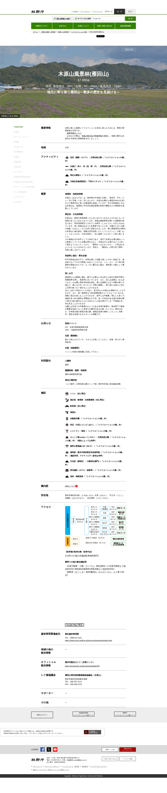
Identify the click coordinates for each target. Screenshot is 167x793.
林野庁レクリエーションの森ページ (125, 714)
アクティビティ (22, 137)
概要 (17, 142)
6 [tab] (89, 44)
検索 (130, 18)
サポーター (20, 197)
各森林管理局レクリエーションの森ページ (83, 714)
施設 (17, 157)
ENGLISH (129, 49)
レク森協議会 (21, 192)
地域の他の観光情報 (24, 182)
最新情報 (19, 127)
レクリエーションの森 (79, 32)
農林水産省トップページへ (127, 749)
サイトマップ (98, 11)
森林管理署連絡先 (23, 177)
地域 (17, 132)
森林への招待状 (63, 32)
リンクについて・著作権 (70, 766)
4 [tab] (85, 44)
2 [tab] (80, 44)
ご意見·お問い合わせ (110, 759)
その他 (18, 202)
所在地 (18, 167)
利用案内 (19, 152)
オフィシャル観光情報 (25, 187)
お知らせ (19, 147)
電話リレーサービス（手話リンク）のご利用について (51, 770)
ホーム (35, 32)
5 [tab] (87, 44)
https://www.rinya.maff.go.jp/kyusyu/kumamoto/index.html (88, 640)
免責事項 (85, 766)
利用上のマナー (42, 715)
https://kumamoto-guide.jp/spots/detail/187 (82, 666)
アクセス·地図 (127, 759)
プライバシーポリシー (52, 766)
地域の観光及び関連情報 (92, 136)
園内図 (18, 162)
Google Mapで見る (74, 625)
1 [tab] (78, 44)
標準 (119, 11)
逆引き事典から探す (63, 19)
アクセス (19, 172)
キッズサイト (86, 11)
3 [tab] (82, 44)
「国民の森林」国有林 (48, 32)
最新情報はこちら (74, 133)
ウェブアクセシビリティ (99, 766)
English (75, 11)
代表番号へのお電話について (77, 760)
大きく (130, 11)
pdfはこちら (70, 486)
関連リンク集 (110, 749)
